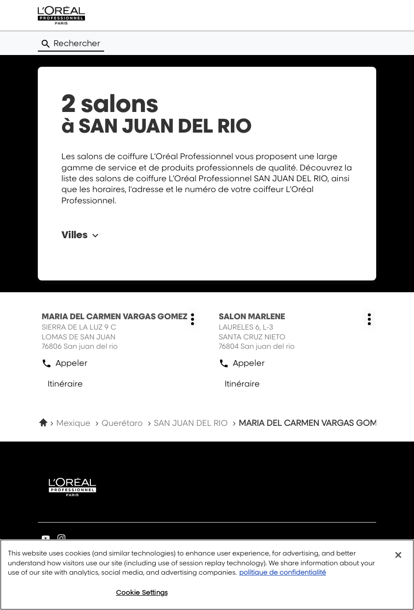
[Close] (398, 561)
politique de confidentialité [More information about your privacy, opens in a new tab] (282, 579)
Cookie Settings (141, 598)
